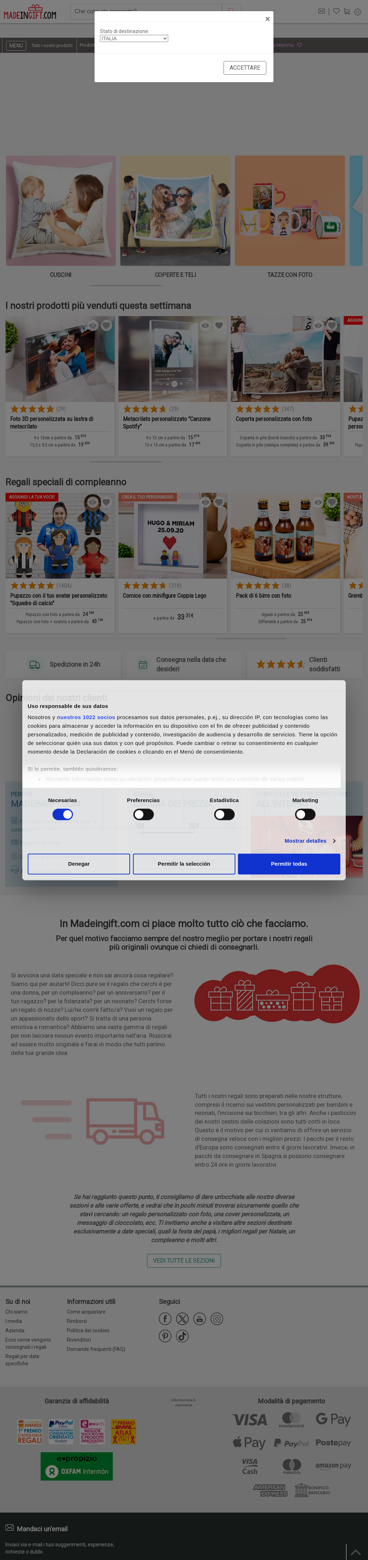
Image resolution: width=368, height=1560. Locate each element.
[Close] (267, 19)
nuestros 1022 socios (86, 717)
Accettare (245, 67)
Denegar (78, 864)
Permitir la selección (184, 864)
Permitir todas (289, 864)
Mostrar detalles (306, 841)
